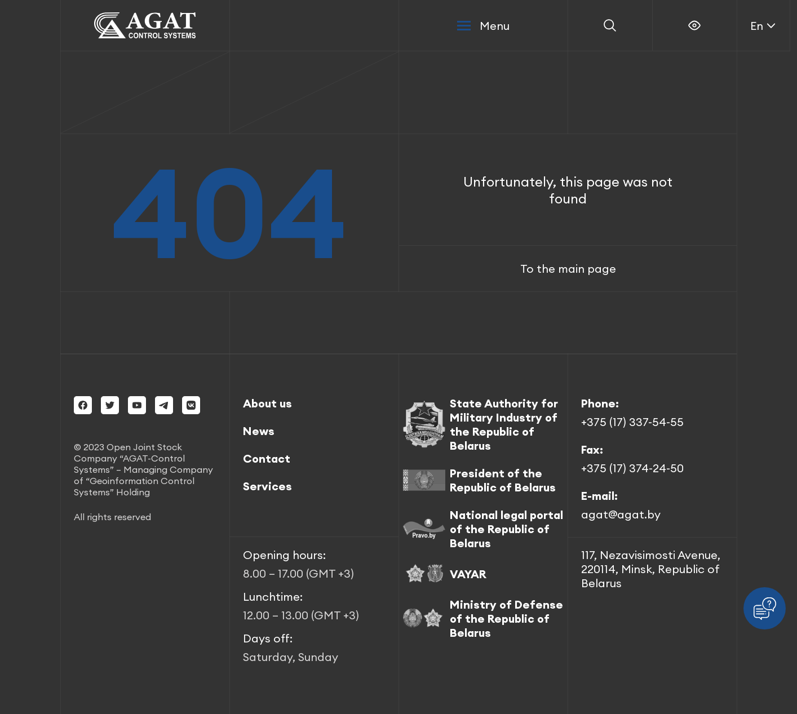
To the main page (568, 268)
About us (267, 403)
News (258, 431)
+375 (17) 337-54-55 (632, 422)
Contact (266, 458)
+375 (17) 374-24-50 (632, 468)
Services (267, 486)
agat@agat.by (621, 514)
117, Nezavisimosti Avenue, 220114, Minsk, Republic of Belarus (650, 569)
